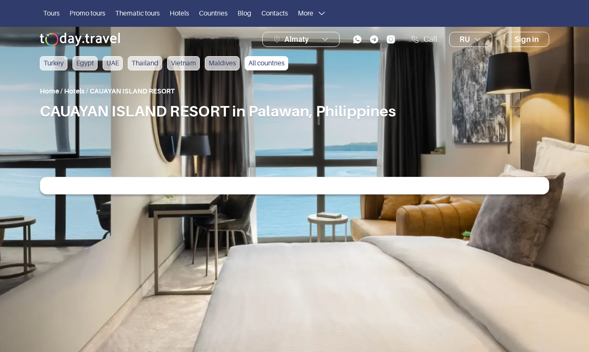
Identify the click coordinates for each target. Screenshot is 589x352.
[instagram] (391, 39)
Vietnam (183, 63)
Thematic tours (137, 13)
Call (424, 39)
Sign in (526, 39)
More (312, 13)
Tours (51, 13)
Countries (213, 13)
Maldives (222, 63)
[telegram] (374, 39)
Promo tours (87, 13)
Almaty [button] (296, 39)
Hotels (179, 13)
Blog (244, 13)
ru (471, 39)
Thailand (145, 63)
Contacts (274, 13)
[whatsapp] (357, 39)
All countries (266, 63)
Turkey (54, 63)
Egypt (85, 63)
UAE (112, 63)
